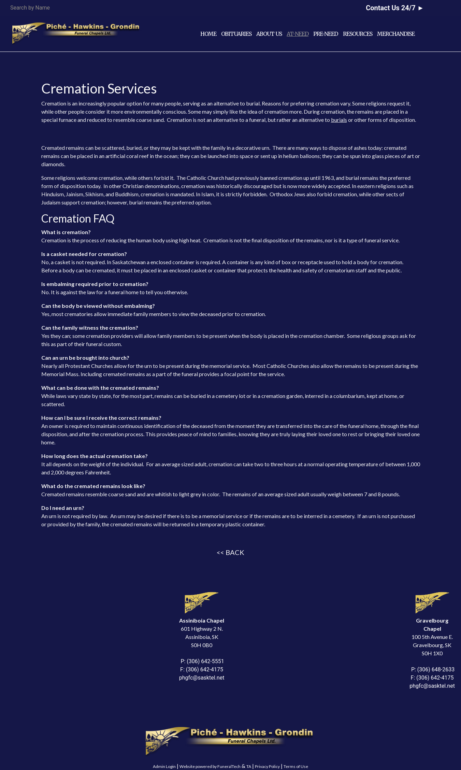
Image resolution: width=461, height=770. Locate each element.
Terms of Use (296, 766)
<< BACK (230, 552)
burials (339, 119)
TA (248, 766)
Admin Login (164, 766)
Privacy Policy (267, 766)
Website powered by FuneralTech (210, 766)
